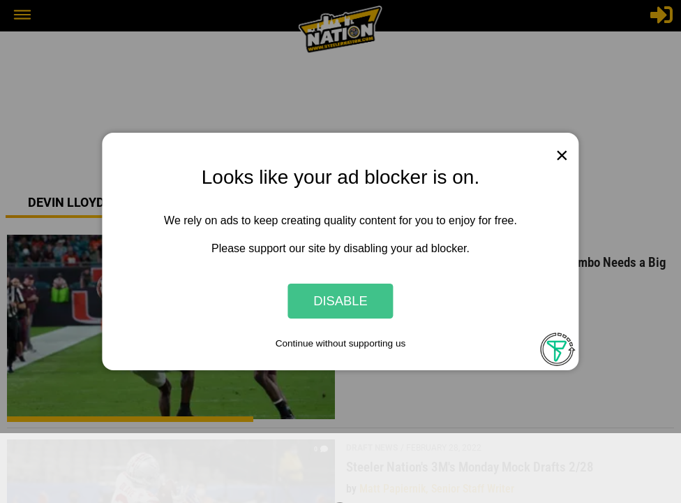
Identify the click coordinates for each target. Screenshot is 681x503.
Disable (340, 300)
